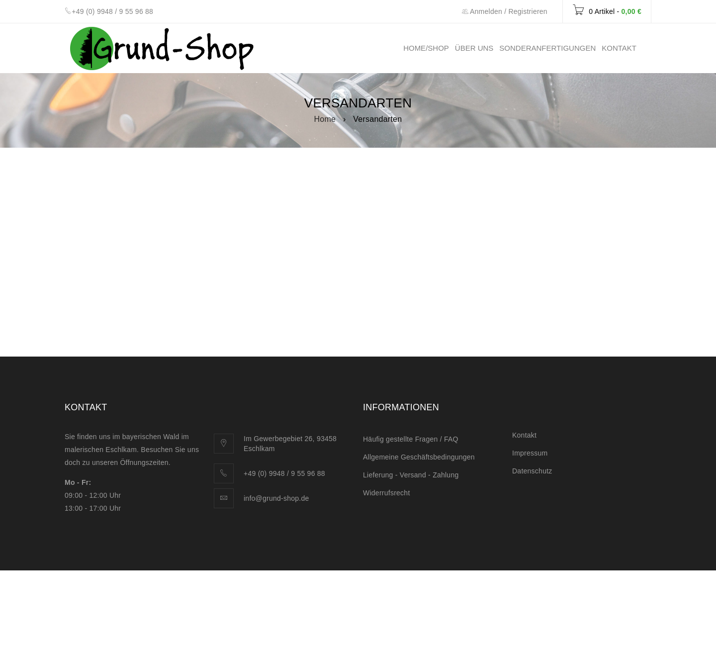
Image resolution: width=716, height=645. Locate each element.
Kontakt (524, 435)
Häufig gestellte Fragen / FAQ (410, 439)
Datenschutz (532, 471)
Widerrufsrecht (386, 493)
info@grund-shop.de (276, 498)
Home (325, 119)
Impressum (529, 453)
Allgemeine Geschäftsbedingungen (419, 457)
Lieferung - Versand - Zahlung (410, 475)
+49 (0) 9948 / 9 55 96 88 (112, 11)
